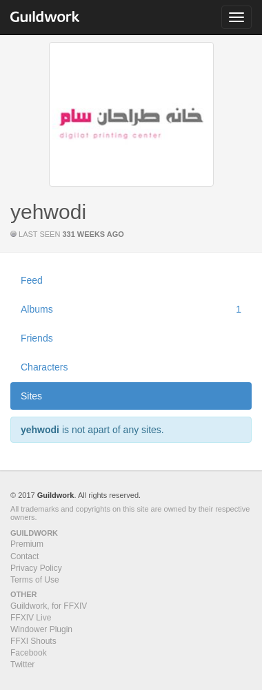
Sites (31, 395)
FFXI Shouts (33, 641)
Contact (24, 556)
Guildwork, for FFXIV (48, 606)
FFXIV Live (30, 618)
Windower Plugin (41, 629)
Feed (32, 280)
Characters (44, 367)
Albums (131, 309)
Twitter (22, 664)
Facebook (28, 653)
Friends (37, 338)
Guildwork (55, 495)
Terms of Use (34, 580)
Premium (26, 544)
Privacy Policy (36, 568)
